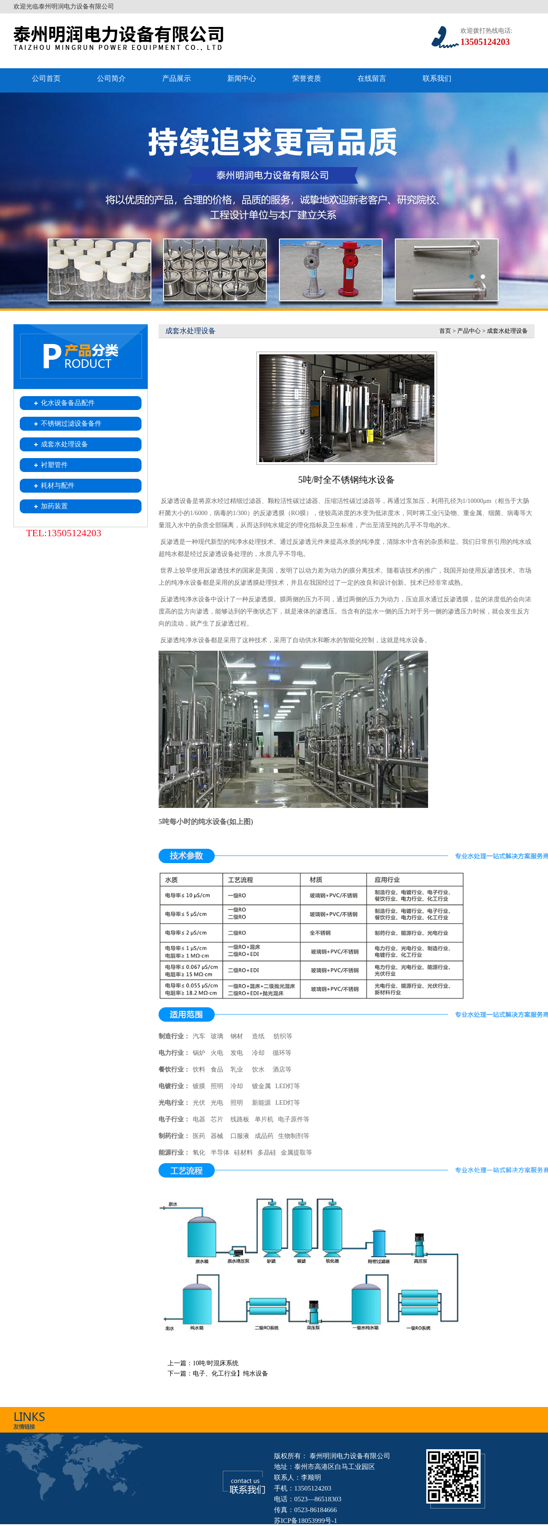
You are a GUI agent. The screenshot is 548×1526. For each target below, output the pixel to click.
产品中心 (469, 330)
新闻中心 (241, 78)
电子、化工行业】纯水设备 (230, 1373)
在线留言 (372, 78)
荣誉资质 (306, 78)
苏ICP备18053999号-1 (305, 1520)
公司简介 (111, 78)
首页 (445, 330)
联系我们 (437, 78)
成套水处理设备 (507, 330)
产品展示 (176, 78)
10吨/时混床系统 (216, 1363)
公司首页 (46, 78)
